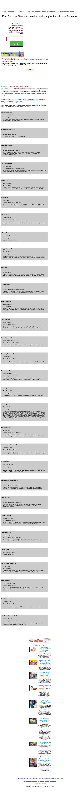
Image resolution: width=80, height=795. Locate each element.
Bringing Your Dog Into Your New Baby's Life (44, 760)
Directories (64, 12)
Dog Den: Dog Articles (41, 778)
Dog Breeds (12, 12)
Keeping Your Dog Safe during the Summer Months (44, 662)
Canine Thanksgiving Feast (45, 686)
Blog (72, 12)
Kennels (47, 781)
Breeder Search (51, 778)
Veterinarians (53, 781)
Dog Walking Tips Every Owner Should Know (45, 702)
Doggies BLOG (24, 778)
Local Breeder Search (50, 12)
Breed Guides (32, 778)
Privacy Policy (59, 778)
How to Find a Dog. (25, 106)
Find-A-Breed (36, 12)
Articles (21, 12)
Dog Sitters (34, 781)
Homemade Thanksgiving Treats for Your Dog (45, 649)
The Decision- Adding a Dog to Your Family (44, 743)
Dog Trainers (41, 781)
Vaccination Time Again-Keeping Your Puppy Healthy (45, 674)
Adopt (28, 12)
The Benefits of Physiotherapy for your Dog (44, 720)
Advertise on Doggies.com (40, 783)
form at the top (29, 99)
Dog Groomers (27, 781)
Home (4, 12)
